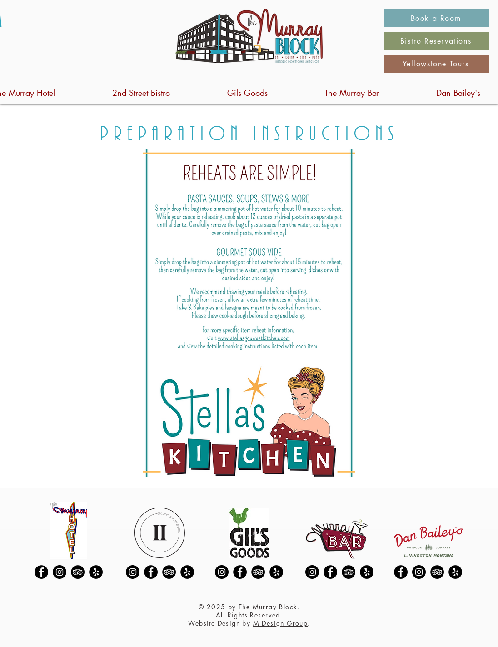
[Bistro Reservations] (436, 41)
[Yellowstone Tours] (436, 64)
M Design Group (280, 623)
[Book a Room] (436, 18)
